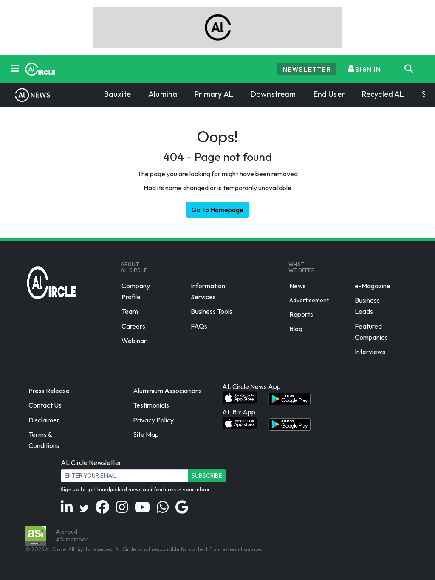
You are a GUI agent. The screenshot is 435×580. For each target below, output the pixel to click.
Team (129, 311)
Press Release (49, 390)
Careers (133, 326)
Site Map (146, 434)
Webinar (134, 340)
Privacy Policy (153, 420)
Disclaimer (43, 420)
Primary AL (214, 94)
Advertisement (309, 300)
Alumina (162, 94)
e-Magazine (372, 286)
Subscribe (207, 475)
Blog (295, 328)
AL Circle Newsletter (91, 462)
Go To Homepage (217, 210)
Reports (301, 314)
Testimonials (151, 405)
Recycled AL (383, 94)
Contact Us (45, 405)
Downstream (273, 94)
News (297, 286)
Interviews (370, 351)
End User (329, 94)
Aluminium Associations (167, 390)
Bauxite (117, 94)
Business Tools (211, 311)
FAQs (199, 326)
